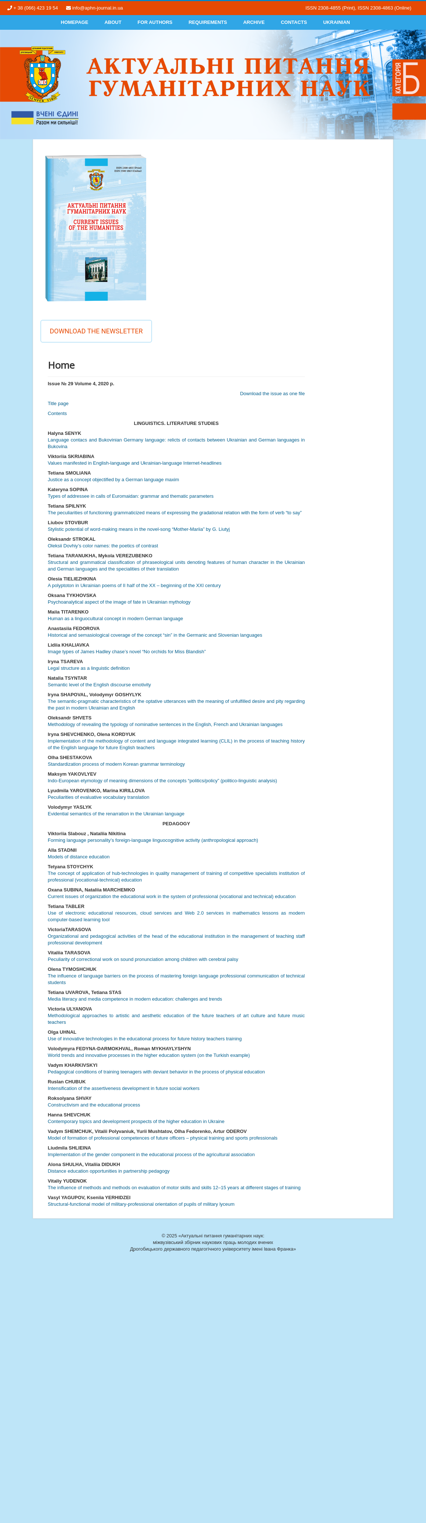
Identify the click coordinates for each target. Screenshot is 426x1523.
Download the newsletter (96, 331)
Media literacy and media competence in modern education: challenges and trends (135, 999)
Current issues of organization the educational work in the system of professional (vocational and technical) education (172, 896)
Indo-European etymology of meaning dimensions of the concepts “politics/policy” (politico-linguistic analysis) (162, 780)
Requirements (207, 22)
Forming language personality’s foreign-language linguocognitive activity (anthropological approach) (153, 840)
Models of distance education (78, 856)
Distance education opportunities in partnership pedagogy (109, 1171)
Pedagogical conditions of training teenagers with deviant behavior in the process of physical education (156, 1072)
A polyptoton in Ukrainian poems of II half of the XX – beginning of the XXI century (134, 585)
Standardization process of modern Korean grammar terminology (116, 764)
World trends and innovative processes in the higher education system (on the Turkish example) (149, 1055)
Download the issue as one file (272, 393)
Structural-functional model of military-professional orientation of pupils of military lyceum (141, 1204)
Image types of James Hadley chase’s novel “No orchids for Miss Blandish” (127, 651)
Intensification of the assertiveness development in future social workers (123, 1088)
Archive (254, 22)
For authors (155, 22)
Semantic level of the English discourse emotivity (99, 684)
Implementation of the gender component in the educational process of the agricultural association (151, 1154)
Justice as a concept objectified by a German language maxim (113, 479)
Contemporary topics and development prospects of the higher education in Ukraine (136, 1121)
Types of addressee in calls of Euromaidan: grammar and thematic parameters (131, 496)
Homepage (75, 22)
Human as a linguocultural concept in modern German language (115, 618)
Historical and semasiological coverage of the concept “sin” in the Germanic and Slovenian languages (155, 635)
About (112, 22)
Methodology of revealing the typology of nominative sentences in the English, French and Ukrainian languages (165, 724)
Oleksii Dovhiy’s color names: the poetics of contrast (103, 545)
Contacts (294, 22)
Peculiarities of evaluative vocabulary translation (98, 797)
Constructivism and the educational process (94, 1105)
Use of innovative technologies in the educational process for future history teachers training (145, 1038)
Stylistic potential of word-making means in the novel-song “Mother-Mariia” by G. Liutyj (139, 529)
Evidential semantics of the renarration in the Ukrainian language (116, 813)
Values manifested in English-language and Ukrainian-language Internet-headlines (134, 463)
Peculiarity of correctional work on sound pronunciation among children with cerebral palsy (143, 959)
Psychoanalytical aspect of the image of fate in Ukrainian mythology (119, 602)
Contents (57, 413)
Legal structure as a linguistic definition (89, 668)
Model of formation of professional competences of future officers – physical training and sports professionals (163, 1138)
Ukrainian (336, 22)
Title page (58, 403)
